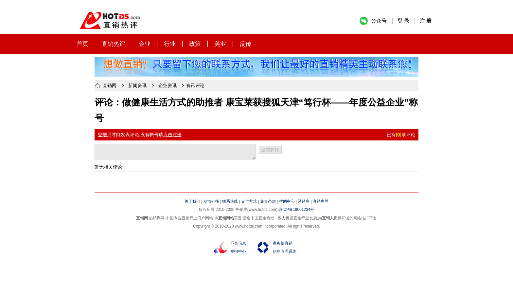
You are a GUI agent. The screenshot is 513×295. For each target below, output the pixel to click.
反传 (245, 44)
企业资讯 (167, 85)
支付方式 (249, 201)
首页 (82, 44)
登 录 (403, 21)
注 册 (426, 21)
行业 (170, 44)
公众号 (379, 21)
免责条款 (268, 201)
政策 (195, 44)
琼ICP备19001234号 (296, 209)
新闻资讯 (137, 85)
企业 (144, 44)
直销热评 (113, 44)
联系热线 (230, 201)
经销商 (304, 201)
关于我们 (192, 201)
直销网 (109, 85)
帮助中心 (287, 201)
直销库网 (320, 201)
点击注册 (172, 134)
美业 (220, 44)
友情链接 (211, 201)
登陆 (102, 134)
